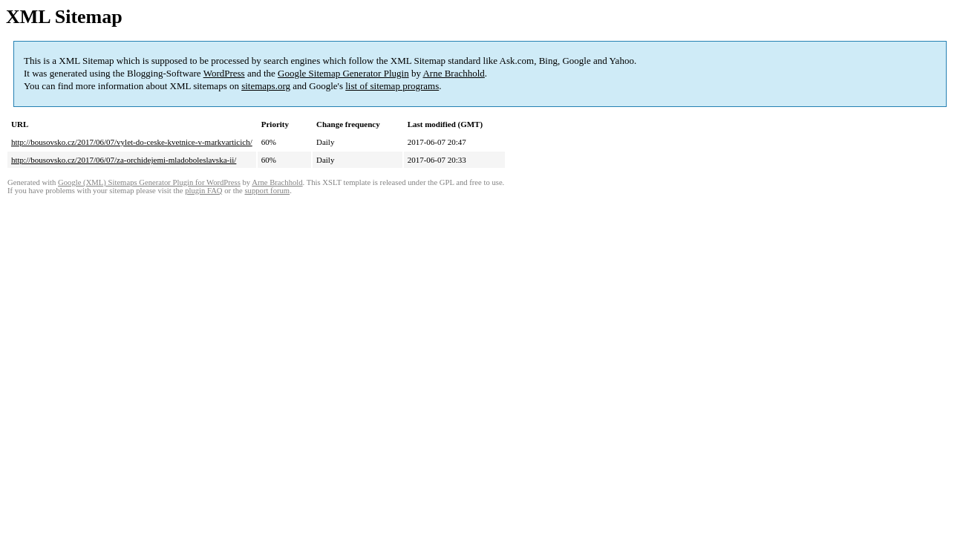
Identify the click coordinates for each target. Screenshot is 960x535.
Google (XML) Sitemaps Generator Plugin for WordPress (149, 182)
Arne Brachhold (453, 73)
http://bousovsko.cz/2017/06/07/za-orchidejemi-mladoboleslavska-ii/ (123, 159)
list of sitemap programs (392, 85)
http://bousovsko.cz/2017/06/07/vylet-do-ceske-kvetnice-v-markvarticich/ (131, 141)
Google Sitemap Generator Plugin (343, 73)
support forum (267, 191)
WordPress (224, 73)
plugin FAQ (203, 191)
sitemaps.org (265, 85)
